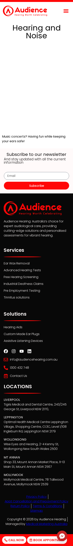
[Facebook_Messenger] (62, 536)
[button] (66, 11)
